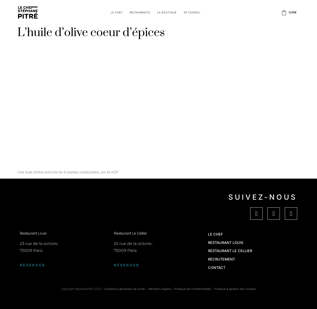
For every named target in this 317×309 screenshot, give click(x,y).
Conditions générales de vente (124, 289)
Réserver (32, 265)
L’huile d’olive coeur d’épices (91, 32)
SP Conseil (192, 12)
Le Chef (117, 12)
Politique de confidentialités (192, 289)
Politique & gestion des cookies (235, 289)
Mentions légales (160, 289)
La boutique (167, 12)
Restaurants (140, 12)
